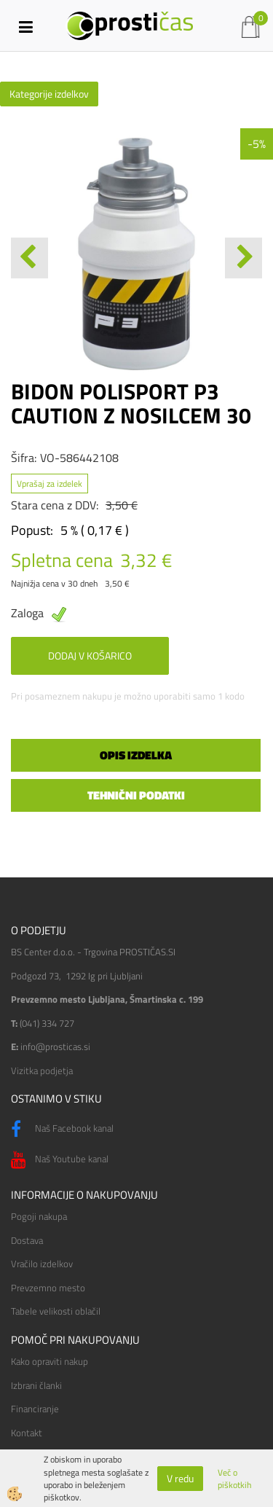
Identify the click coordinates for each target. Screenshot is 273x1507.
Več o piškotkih (234, 1478)
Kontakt (26, 1432)
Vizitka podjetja (42, 1070)
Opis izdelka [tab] (136, 755)
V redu (180, 1478)
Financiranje (35, 1408)
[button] (243, 258)
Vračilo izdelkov (42, 1263)
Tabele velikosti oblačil (55, 1311)
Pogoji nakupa (39, 1216)
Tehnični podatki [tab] (136, 795)
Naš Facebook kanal (62, 1129)
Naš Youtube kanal (59, 1160)
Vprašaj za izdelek (49, 483)
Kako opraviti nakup (49, 1361)
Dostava (27, 1240)
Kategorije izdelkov (49, 93)
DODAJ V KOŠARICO (90, 655)
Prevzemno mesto (48, 1287)
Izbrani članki (36, 1385)
